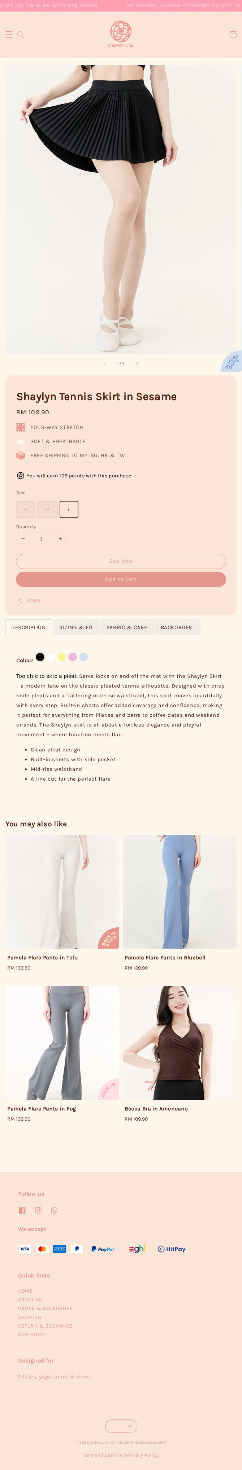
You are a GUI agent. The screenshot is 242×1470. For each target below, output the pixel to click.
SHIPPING (30, 1317)
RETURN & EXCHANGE (45, 1326)
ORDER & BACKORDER (45, 1308)
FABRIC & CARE (127, 627)
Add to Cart (121, 579)
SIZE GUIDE (32, 1335)
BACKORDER (177, 627)
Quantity (26, 526)
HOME (25, 1291)
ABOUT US (30, 1300)
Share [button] (28, 600)
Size (21, 492)
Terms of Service (103, 1455)
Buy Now (121, 561)
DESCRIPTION (28, 627)
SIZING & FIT (76, 627)
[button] (9, 35)
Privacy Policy (142, 1455)
